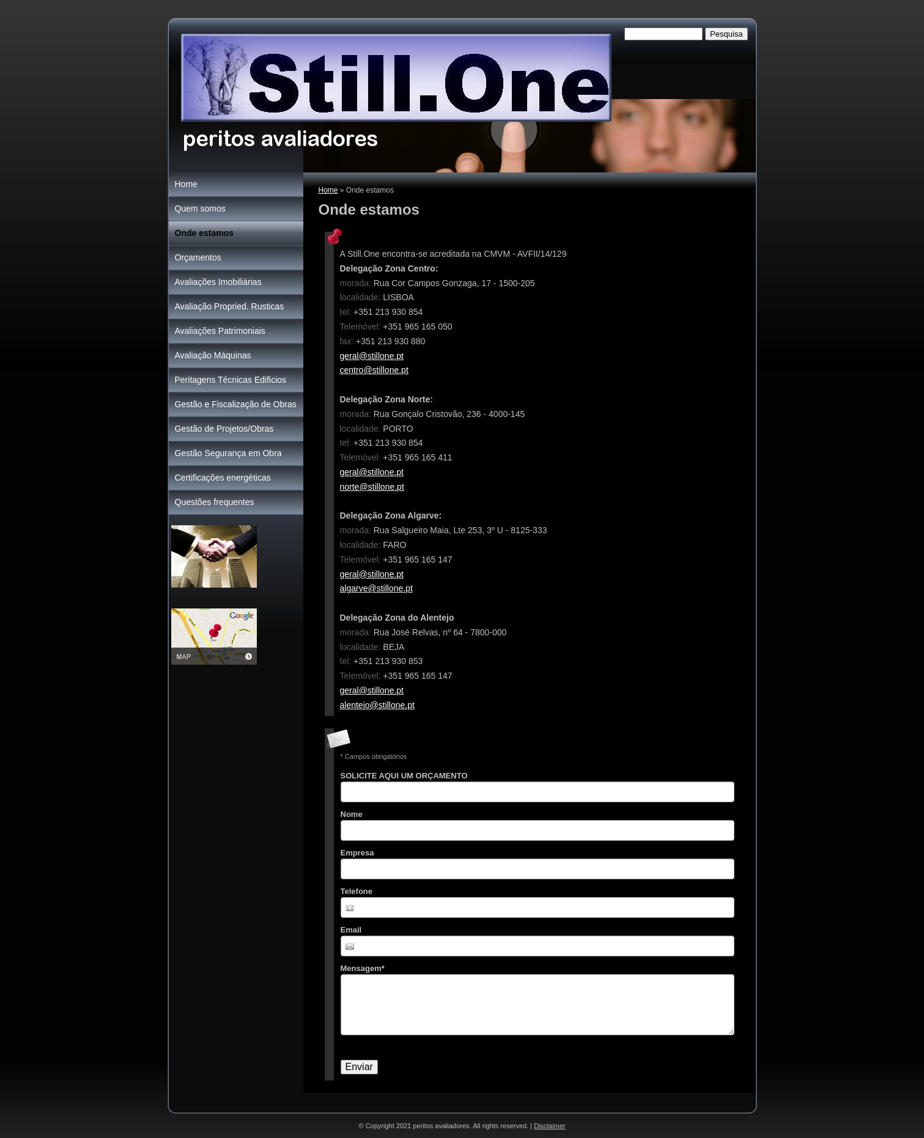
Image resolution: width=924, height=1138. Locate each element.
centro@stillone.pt (374, 370)
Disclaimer (549, 1125)
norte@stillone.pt (372, 487)
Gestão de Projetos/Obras (224, 429)
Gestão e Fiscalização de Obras (236, 404)
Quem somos (200, 208)
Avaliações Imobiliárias (218, 282)
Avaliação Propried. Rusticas (229, 306)
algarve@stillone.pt (376, 588)
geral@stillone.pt (372, 356)
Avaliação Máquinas (213, 355)
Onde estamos (204, 233)
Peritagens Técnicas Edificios (231, 380)
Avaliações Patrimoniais (220, 331)
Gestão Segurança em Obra (228, 453)
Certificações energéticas (223, 477)
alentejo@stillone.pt (377, 705)
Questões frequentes (214, 502)
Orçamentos (198, 257)
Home (328, 190)
